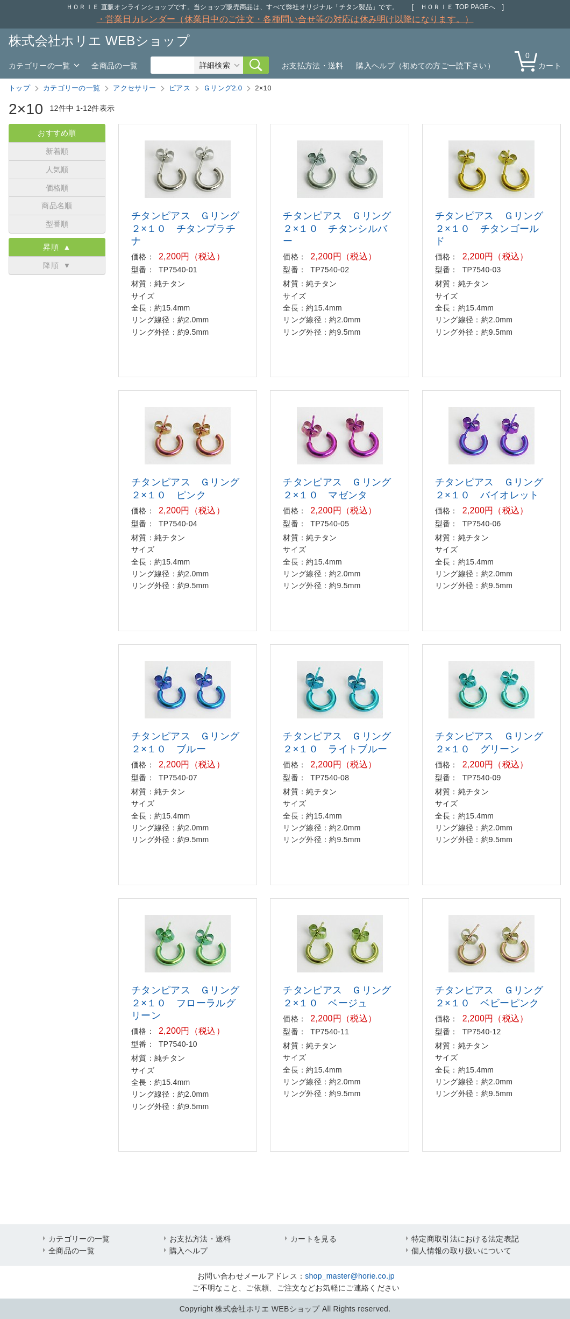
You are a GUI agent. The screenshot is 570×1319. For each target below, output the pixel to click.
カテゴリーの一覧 (39, 65)
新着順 (57, 151)
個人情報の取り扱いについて (461, 1250)
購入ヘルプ (188, 1250)
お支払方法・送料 (312, 65)
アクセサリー (134, 88)
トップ (19, 88)
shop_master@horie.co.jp (350, 1276)
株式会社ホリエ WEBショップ (99, 40)
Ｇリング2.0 (222, 88)
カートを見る (313, 1239)
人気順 (57, 169)
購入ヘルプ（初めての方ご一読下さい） (425, 65)
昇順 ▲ (56, 247)
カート (540, 60)
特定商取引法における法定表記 (465, 1239)
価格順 (57, 188)
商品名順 (56, 205)
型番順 (57, 224)
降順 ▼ (56, 265)
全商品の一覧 (114, 65)
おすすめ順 (57, 133)
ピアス (179, 88)
